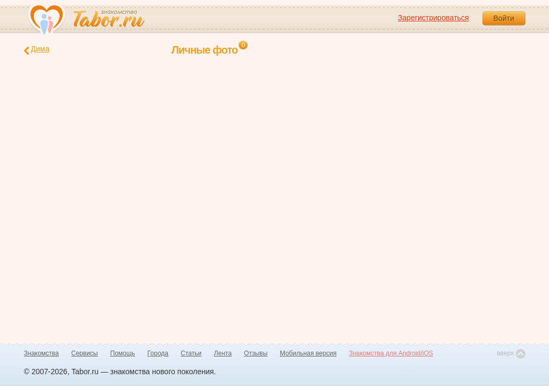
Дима (37, 49)
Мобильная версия (308, 353)
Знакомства (41, 353)
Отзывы (256, 353)
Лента (223, 353)
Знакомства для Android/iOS (391, 353)
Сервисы (84, 353)
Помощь (122, 353)
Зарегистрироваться (433, 17)
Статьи (191, 353)
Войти (503, 18)
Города (157, 353)
